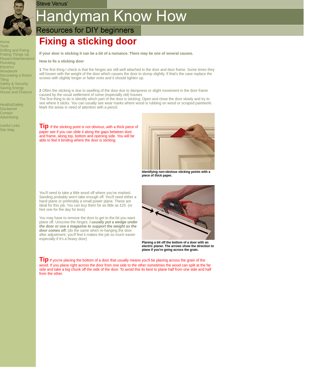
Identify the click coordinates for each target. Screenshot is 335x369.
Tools (4, 46)
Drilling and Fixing (14, 50)
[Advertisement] (263, 55)
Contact (6, 113)
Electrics (7, 67)
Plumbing (7, 63)
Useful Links (10, 125)
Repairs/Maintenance (17, 58)
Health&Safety (12, 105)
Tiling (4, 79)
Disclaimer (8, 109)
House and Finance (16, 92)
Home (5, 42)
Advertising (9, 117)
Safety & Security (14, 84)
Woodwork (8, 71)
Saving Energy (12, 88)
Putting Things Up (14, 54)
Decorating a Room (16, 75)
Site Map (7, 130)
